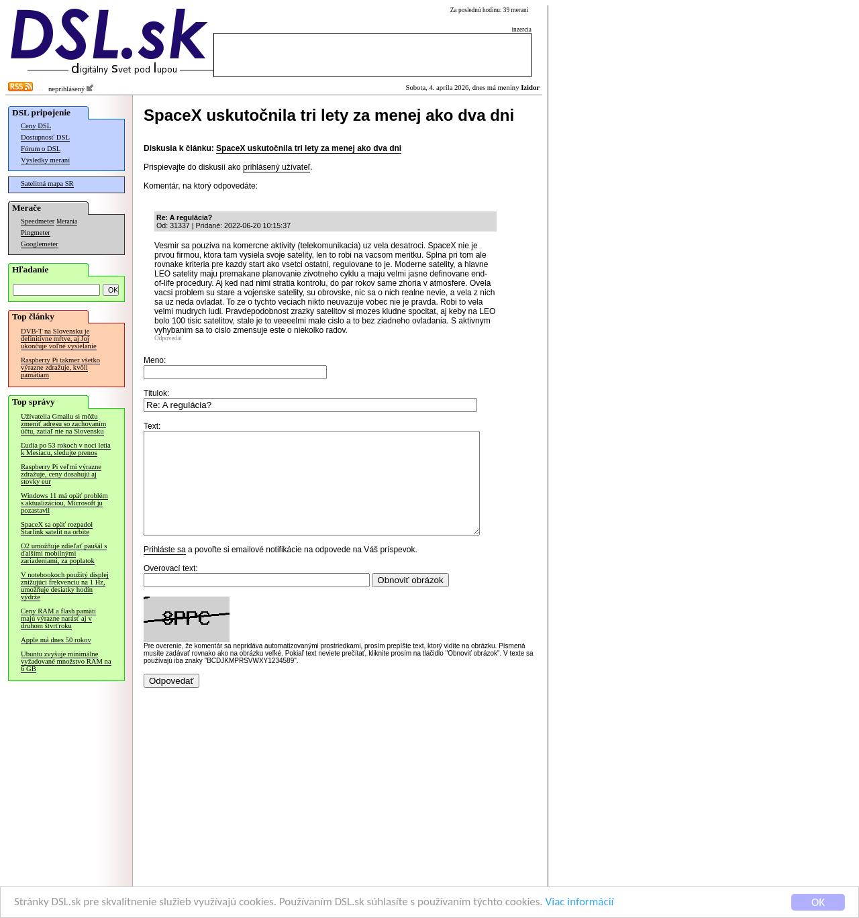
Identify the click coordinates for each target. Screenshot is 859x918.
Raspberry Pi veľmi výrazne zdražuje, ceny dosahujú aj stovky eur (61, 474)
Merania (66, 221)
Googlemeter (39, 244)
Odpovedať (168, 338)
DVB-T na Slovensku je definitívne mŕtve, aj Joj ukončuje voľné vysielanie (59, 338)
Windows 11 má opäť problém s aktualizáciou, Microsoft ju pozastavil (64, 503)
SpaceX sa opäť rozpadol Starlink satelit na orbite (57, 528)
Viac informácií (580, 902)
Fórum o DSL (40, 148)
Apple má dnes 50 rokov (56, 640)
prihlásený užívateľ (276, 167)
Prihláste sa (165, 569)
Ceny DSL (36, 126)
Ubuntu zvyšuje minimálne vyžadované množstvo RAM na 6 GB (66, 661)
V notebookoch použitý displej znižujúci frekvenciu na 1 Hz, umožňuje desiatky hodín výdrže (65, 586)
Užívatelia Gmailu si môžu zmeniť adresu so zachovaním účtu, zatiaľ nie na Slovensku (63, 424)
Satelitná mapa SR (47, 183)
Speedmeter (37, 221)
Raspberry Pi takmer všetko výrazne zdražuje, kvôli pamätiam (60, 367)
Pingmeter (35, 232)
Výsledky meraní (45, 160)
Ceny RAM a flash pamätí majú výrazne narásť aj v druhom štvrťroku (58, 618)
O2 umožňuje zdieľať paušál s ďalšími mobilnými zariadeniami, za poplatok (64, 553)
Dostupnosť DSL (45, 137)
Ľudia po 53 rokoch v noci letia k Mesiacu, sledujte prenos (66, 449)
